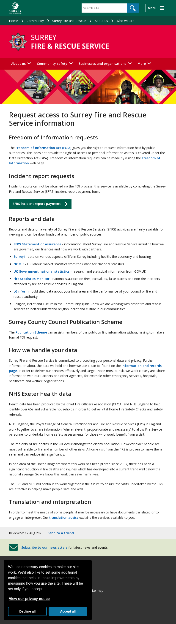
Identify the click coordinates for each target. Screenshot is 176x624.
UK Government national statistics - (43, 271)
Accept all (68, 611)
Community (35, 21)
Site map (96, 590)
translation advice (63, 517)
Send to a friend (61, 533)
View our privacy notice (29, 599)
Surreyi (19, 256)
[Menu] (156, 8)
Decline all (27, 611)
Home (13, 21)
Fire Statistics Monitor (32, 279)
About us (101, 21)
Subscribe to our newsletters (44, 547)
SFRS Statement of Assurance (37, 244)
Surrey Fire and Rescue (69, 21)
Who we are (125, 21)
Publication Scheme (31, 332)
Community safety (52, 63)
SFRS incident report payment (37, 203)
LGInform (21, 291)
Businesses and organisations (102, 63)
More (142, 63)
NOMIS (19, 264)
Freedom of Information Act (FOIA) (43, 148)
